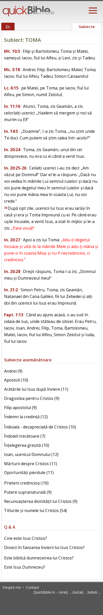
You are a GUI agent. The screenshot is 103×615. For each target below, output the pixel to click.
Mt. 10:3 (12, 51)
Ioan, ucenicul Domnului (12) (31, 454)
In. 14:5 (11, 131)
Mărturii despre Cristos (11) (30, 463)
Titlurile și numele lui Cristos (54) (35, 510)
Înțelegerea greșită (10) (26, 445)
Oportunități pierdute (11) (29, 472)
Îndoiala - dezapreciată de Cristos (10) (40, 427)
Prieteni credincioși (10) (26, 483)
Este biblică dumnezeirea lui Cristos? (39, 558)
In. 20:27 (12, 240)
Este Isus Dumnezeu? (24, 567)
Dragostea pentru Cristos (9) (31, 398)
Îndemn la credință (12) (26, 417)
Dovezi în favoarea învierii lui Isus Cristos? (44, 547)
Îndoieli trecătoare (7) (24, 436)
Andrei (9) (13, 371)
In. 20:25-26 (15, 168)
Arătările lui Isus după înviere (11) (36, 389)
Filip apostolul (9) (20, 407)
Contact (32, 587)
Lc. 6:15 (11, 88)
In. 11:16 (12, 106)
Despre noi (12, 587)
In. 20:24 (12, 149)
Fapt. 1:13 (13, 315)
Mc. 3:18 (12, 69)
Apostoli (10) (16, 380)
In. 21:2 (11, 290)
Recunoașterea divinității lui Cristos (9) (40, 501)
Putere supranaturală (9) (28, 492)
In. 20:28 (12, 271)
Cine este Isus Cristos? (25, 538)
